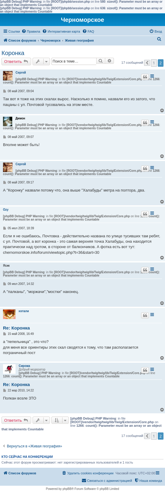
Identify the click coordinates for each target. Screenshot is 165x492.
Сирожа (24, 366)
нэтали (24, 311)
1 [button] (154, 63)
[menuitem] (31, 31)
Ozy (5, 209)
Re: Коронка (16, 327)
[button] (147, 63)
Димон (20, 118)
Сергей (21, 72)
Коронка (12, 53)
